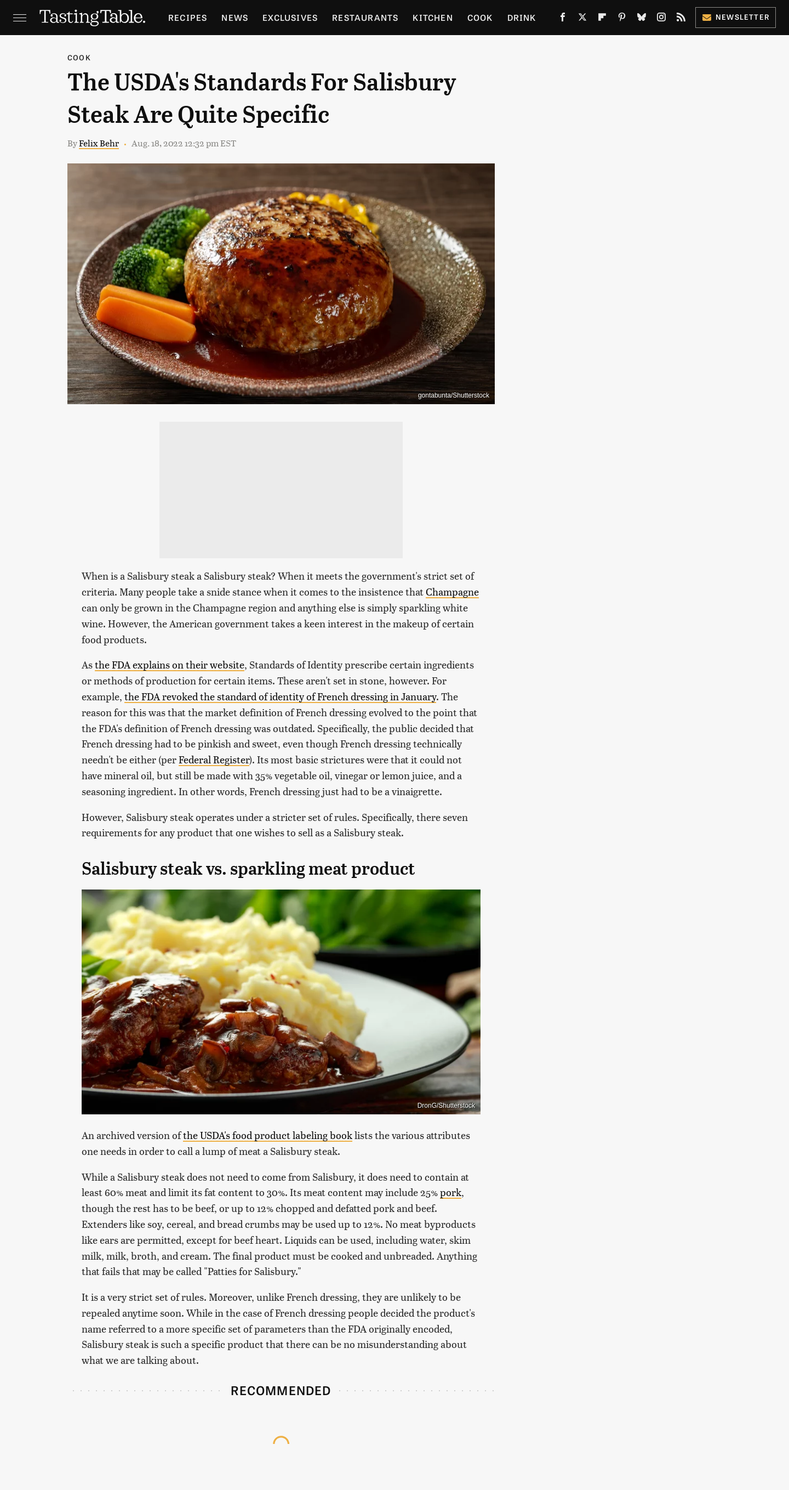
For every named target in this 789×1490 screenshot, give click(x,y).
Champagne (452, 591)
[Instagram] (661, 19)
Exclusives (290, 17)
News (234, 17)
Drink (521, 17)
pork (450, 1192)
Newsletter (735, 17)
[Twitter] (582, 19)
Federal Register (214, 759)
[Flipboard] (602, 19)
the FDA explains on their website (169, 664)
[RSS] (681, 19)
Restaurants (365, 17)
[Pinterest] (621, 19)
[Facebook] (562, 19)
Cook (480, 17)
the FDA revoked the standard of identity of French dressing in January (280, 696)
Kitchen (433, 17)
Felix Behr (99, 143)
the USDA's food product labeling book (267, 1135)
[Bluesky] (641, 19)
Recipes (187, 17)
